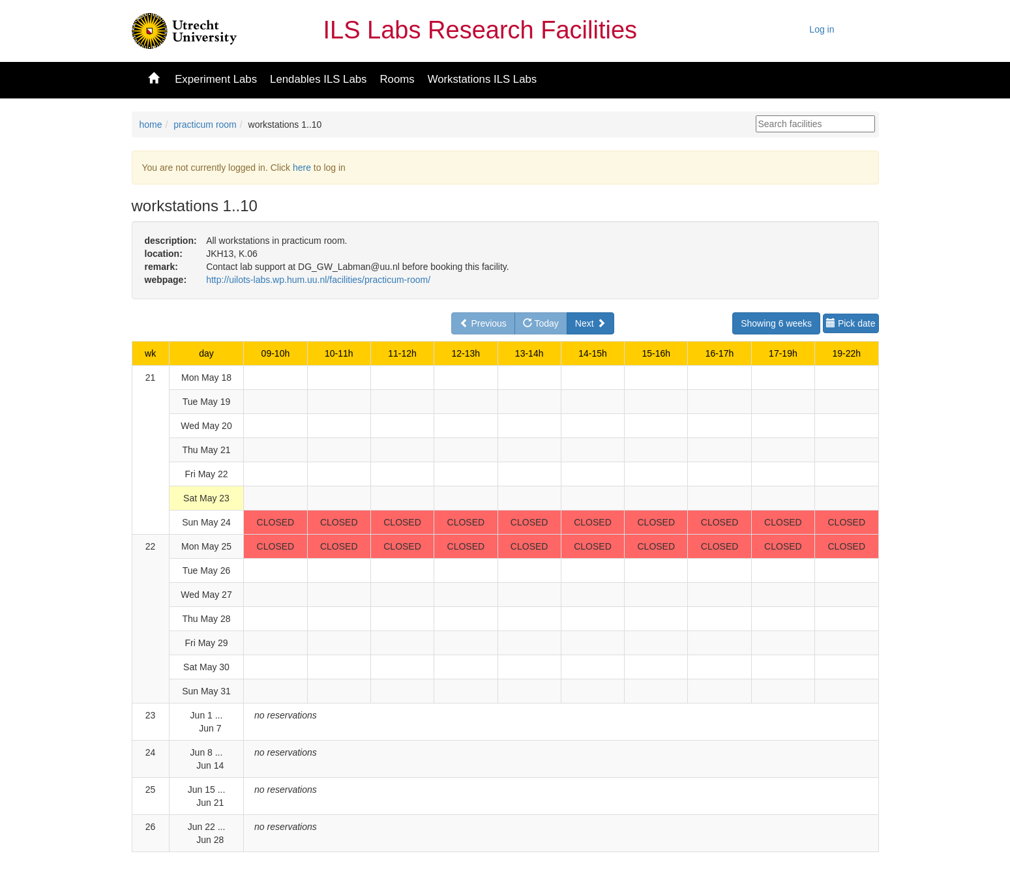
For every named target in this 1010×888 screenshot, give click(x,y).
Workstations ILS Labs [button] (482, 79)
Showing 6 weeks (776, 323)
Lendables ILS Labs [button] (318, 79)
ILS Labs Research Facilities (480, 30)
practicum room (204, 124)
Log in (821, 29)
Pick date (850, 323)
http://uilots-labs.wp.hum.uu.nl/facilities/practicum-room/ (318, 279)
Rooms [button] (396, 79)
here (302, 167)
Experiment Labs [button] (216, 79)
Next (590, 323)
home (151, 124)
